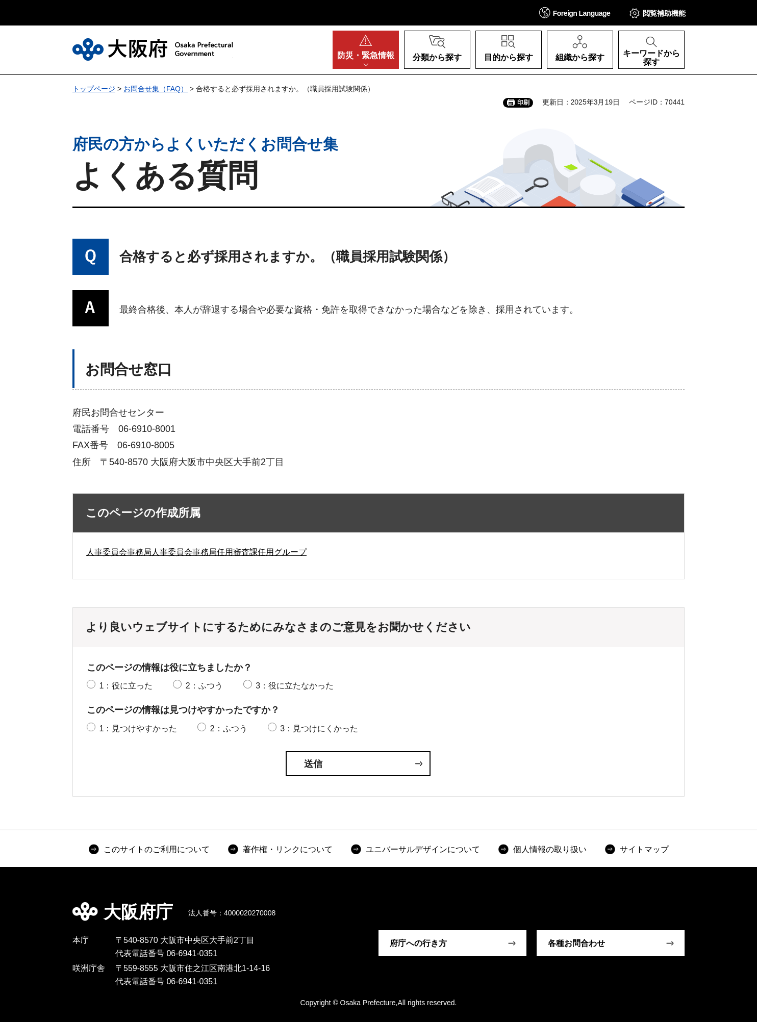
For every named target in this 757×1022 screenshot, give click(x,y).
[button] (575, 12)
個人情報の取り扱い (550, 849)
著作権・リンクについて (288, 849)
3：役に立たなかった (295, 685)
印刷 (523, 102)
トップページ (93, 89)
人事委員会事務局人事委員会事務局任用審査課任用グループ (196, 552)
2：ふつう (204, 685)
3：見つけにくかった (319, 728)
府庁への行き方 (418, 943)
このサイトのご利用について (157, 849)
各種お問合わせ (576, 943)
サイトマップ (644, 849)
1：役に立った (126, 685)
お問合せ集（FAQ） (155, 89)
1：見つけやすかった (138, 728)
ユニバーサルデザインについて (423, 849)
